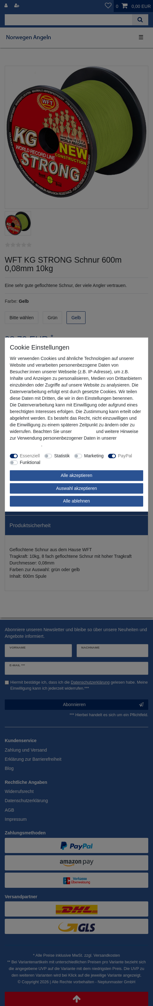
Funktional (30, 462)
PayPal (125, 455)
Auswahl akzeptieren (76, 488)
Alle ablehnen (76, 500)
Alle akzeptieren (76, 475)
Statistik (62, 455)
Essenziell (30, 455)
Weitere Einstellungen (66, 462)
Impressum (84, 431)
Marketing (94, 455)
